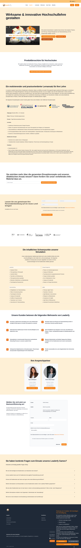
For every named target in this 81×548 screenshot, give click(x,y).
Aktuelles (53, 5)
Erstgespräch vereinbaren (47, 214)
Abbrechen (58, 444)
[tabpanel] (40, 133)
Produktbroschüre (61, 36)
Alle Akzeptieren (61, 541)
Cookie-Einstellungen (67, 544)
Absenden (64, 444)
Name (50, 417)
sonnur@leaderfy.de (49, 385)
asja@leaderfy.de (32, 385)
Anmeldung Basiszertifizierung (49, 36)
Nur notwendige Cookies (73, 541)
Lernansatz (37, 5)
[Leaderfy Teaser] (23, 35)
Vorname (32, 417)
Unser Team (48, 5)
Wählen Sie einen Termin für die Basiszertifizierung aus (40, 428)
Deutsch (73, 1)
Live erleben (8, 524)
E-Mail (32, 422)
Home (27, 5)
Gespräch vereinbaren (47, 39)
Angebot (31, 5)
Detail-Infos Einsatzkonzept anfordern (49, 182)
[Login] (72, 5)
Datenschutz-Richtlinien (70, 207)
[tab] (13, 106)
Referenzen (42, 5)
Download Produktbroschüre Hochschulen (40, 71)
